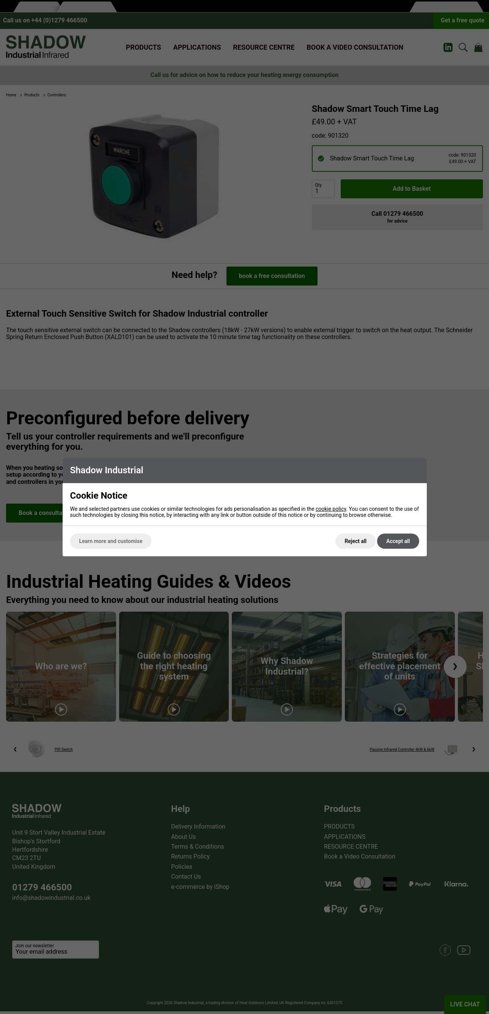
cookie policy (331, 509)
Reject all (355, 541)
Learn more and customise (111, 541)
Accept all (398, 541)
